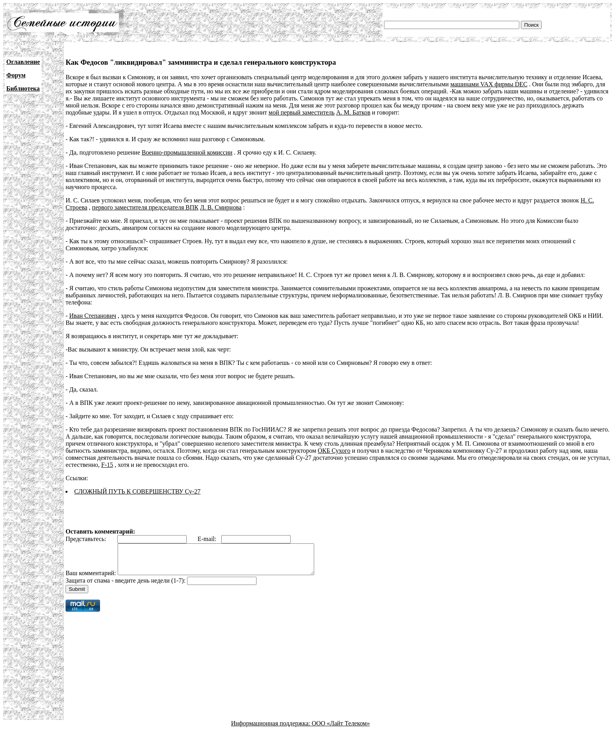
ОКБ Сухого (334, 450)
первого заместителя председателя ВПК (145, 207)
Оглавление (23, 61)
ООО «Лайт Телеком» (341, 729)
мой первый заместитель (302, 112)
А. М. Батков (353, 112)
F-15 (107, 464)
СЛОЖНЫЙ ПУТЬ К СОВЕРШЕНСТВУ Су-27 (137, 491)
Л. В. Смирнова (221, 207)
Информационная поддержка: (271, 729)
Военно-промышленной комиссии (187, 152)
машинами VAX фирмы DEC (489, 84)
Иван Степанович (92, 315)
